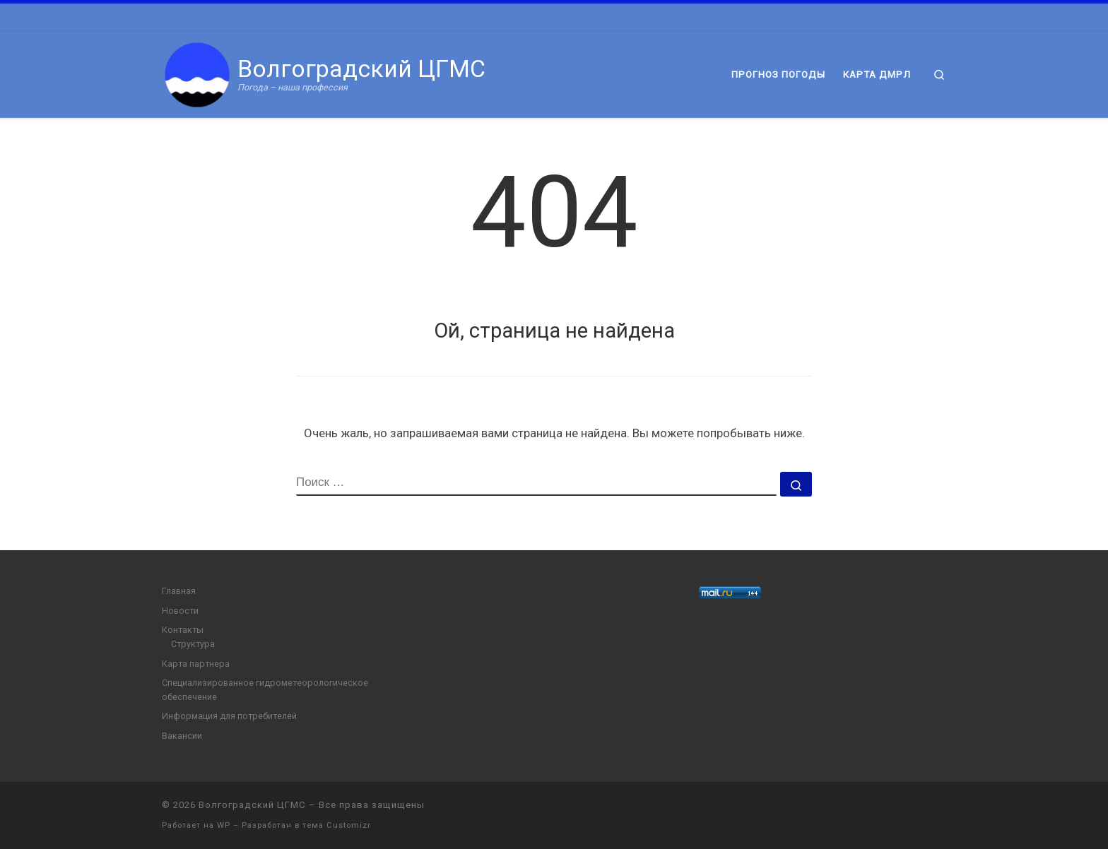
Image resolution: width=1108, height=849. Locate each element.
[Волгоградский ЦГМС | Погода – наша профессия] (197, 73)
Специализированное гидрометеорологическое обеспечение (265, 689)
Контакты (183, 629)
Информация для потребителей (229, 716)
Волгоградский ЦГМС (252, 805)
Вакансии (182, 735)
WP (223, 825)
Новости (180, 610)
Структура (193, 644)
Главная (179, 591)
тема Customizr (336, 825)
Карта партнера (196, 663)
